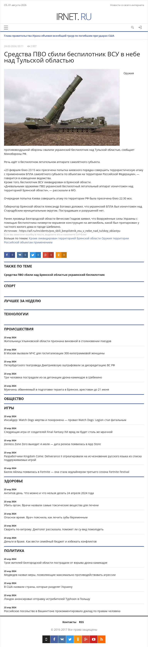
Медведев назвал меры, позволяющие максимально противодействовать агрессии (60, 575)
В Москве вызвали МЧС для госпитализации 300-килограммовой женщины (54, 353)
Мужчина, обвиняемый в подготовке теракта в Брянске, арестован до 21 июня (56, 389)
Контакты (69, 622)
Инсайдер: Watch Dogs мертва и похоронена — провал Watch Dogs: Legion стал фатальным (65, 420)
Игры (9, 408)
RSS (81, 622)
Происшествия (19, 329)
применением (43, 242)
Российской (11, 242)
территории (121, 238)
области (95, 238)
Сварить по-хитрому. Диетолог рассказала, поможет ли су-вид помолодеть (53, 529)
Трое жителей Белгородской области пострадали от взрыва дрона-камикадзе (55, 562)
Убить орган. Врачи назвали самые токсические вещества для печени (51, 505)
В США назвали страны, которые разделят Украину (38, 587)
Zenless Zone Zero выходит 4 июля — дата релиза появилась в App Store (52, 444)
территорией (67, 238)
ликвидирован (47, 238)
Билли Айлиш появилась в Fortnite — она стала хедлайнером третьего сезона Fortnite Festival (66, 472)
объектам (26, 242)
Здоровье (13, 481)
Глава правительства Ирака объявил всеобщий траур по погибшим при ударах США (59, 35)
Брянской (83, 238)
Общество (14, 398)
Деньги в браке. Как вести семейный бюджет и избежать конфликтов (50, 541)
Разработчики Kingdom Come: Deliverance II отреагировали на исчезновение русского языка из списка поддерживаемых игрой (73, 458)
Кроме (33, 238)
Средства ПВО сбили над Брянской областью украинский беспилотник (54, 275)
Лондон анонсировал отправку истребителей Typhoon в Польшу (47, 599)
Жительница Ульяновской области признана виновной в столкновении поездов (57, 341)
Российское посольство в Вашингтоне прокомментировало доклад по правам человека (62, 611)
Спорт (9, 285)
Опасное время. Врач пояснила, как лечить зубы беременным (45, 517)
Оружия (107, 238)
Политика (14, 550)
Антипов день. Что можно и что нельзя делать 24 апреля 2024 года (49, 493)
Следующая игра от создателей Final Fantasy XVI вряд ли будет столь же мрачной (58, 432)
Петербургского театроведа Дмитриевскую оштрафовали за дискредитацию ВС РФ (59, 365)
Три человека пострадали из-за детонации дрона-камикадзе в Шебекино (53, 377)
